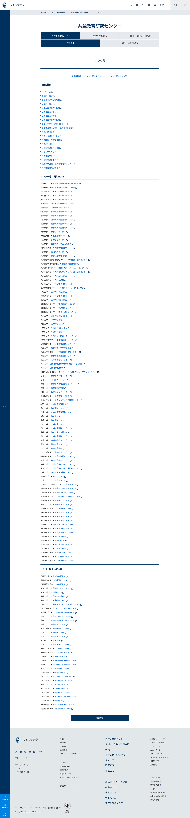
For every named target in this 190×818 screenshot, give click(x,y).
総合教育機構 (61, 536)
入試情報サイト (156, 739)
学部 (52, 12)
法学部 (62, 750)
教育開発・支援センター (62, 588)
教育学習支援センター (61, 392)
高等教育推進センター (61, 376)
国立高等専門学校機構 (52, 99)
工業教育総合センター (67, 340)
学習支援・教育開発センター (66, 664)
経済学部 (63, 742)
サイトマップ (20, 808)
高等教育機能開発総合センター (67, 183)
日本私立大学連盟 (50, 115)
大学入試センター (50, 132)
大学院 (63, 762)
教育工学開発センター (65, 275)
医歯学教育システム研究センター (73, 267)
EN (185, 5)
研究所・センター (68, 786)
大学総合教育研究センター (63, 255)
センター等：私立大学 (118, 76)
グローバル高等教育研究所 (65, 612)
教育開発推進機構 (61, 656)
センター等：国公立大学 (95, 76)
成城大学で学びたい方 (116, 781)
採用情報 (153, 764)
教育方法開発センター (69, 304)
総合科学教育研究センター (67, 488)
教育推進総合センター (61, 211)
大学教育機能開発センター (63, 300)
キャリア (109, 759)
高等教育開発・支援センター (64, 620)
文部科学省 (48, 91)
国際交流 (109, 765)
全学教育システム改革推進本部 (72, 287)
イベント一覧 (155, 746)
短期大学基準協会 (50, 152)
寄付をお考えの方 (114, 802)
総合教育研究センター (61, 223)
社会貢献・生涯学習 (115, 754)
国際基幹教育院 (58, 368)
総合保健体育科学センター (65, 336)
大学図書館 (154, 781)
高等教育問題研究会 (51, 168)
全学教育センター (67, 560)
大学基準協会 (49, 144)
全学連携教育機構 (59, 600)
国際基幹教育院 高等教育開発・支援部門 (68, 364)
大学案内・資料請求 (158, 742)
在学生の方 (110, 787)
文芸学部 (63, 746)
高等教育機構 (58, 448)
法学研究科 (64, 774)
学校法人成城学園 (157, 796)
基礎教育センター (63, 504)
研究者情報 (154, 785)
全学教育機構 (58, 320)
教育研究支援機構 (63, 396)
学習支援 (59, 700)
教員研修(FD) (58, 592)
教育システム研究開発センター (68, 400)
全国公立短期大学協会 (52, 107)
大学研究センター (60, 231)
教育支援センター (65, 508)
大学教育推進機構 (60, 404)
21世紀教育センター (61, 207)
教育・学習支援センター (62, 616)
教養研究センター (63, 580)
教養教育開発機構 (71, 263)
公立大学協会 (49, 103)
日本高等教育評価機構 (52, 148)
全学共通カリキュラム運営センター (67, 604)
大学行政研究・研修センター (66, 660)
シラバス (153, 777)
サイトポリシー (36, 808)
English (153, 788)
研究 (107, 749)
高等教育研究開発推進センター (65, 384)
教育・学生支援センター (62, 472)
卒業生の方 (110, 792)
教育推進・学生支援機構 (62, 348)
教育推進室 (60, 279)
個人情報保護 (53, 808)
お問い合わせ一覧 (22, 771)
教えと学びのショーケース (63, 676)
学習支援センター (63, 692)
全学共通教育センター (61, 440)
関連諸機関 (76, 76)
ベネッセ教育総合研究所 (53, 136)
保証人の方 (110, 797)
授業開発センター (63, 648)
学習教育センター (63, 452)
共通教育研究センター (78, 12)
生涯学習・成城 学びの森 (159, 757)
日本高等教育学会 (50, 160)
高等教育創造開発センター (63, 356)
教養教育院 (59, 332)
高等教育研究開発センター (63, 412)
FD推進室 (58, 640)
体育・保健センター (68, 312)
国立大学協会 (49, 95)
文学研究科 (64, 770)
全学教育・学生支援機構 (62, 243)
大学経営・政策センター (79, 259)
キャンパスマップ (22, 765)
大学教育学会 (49, 156)
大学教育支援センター (61, 360)
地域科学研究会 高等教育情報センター (59, 164)
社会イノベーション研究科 (69, 777)
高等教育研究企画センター (63, 219)
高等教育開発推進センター (63, 203)
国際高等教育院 (59, 388)
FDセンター (60, 540)
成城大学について (114, 739)
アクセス (18, 768)
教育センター (58, 416)
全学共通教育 (61, 672)
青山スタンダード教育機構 (66, 608)
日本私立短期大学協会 (52, 120)
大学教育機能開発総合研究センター (67, 468)
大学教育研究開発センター (63, 227)
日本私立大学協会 (50, 111)
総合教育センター (60, 444)
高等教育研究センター (61, 316)
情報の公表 (154, 761)
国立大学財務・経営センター (55, 124)
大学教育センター (63, 195)
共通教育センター (67, 308)
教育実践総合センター (65, 456)
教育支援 (61, 12)
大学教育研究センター (65, 344)
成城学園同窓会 (156, 792)
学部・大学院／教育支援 (117, 744)
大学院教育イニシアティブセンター (83, 372)
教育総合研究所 (60, 576)
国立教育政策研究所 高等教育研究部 (59, 128)
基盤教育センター (62, 235)
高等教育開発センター (61, 460)
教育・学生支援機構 (61, 432)
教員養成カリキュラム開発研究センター (72, 271)
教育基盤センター (60, 239)
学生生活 (109, 770)
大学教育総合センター (61, 215)
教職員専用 (154, 800)
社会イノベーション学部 (69, 753)
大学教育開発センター (67, 187)
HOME (43, 12)
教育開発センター (63, 191)
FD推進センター (59, 632)
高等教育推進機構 (63, 528)
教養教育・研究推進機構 (64, 524)
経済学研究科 (65, 766)
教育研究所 (62, 584)
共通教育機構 (61, 548)
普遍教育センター (60, 251)
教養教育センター (63, 516)
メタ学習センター (71, 484)
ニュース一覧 (155, 750)
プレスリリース (156, 753)
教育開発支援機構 (59, 596)
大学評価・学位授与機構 (53, 140)
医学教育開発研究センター (68, 352)
